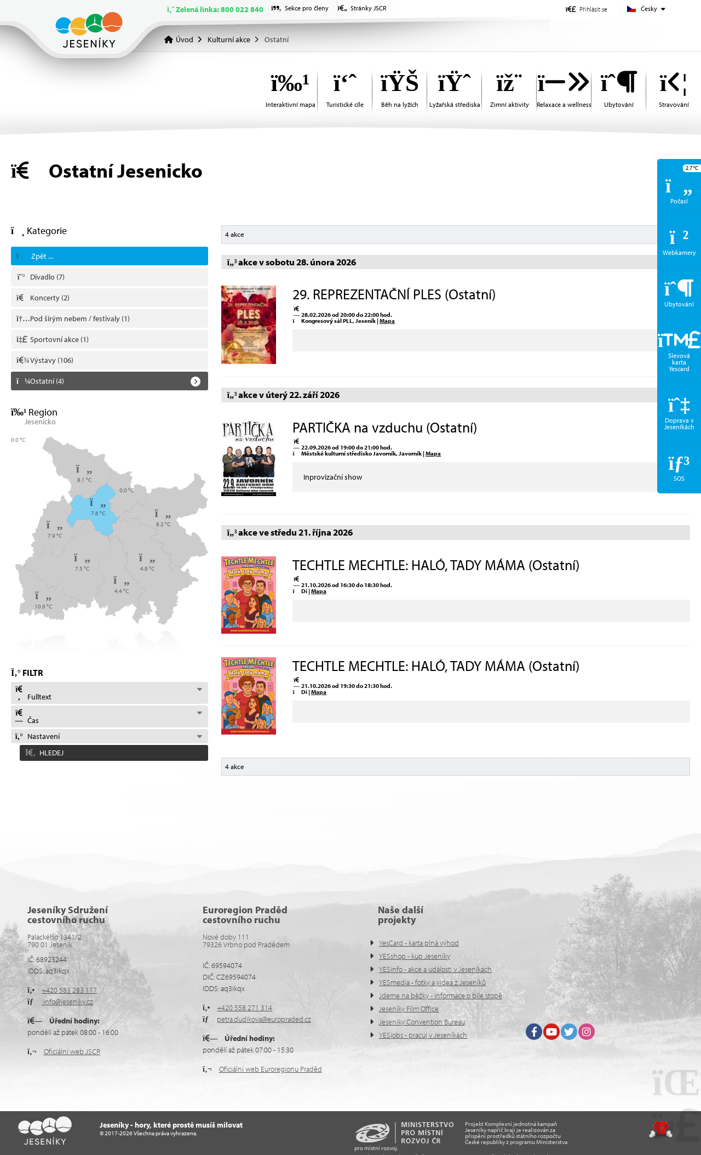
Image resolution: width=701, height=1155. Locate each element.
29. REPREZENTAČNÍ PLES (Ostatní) (394, 294)
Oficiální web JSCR (72, 1051)
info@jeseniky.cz (67, 1001)
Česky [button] (649, 8)
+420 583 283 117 (69, 990)
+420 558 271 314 (244, 1007)
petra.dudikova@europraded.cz (264, 1019)
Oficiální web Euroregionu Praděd (270, 1069)
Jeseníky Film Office (409, 1009)
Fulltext (32, 693)
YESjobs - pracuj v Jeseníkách (423, 1035)
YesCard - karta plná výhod (419, 943)
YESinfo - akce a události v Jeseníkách (435, 969)
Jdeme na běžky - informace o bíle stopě (440, 995)
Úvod (89, 30)
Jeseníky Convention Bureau (422, 1022)
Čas (26, 717)
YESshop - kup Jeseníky (414, 956)
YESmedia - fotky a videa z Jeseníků (432, 982)
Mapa (387, 321)
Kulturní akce (229, 39)
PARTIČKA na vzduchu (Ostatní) (384, 427)
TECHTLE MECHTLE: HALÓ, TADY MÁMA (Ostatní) (435, 565)
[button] (586, 9)
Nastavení (37, 736)
